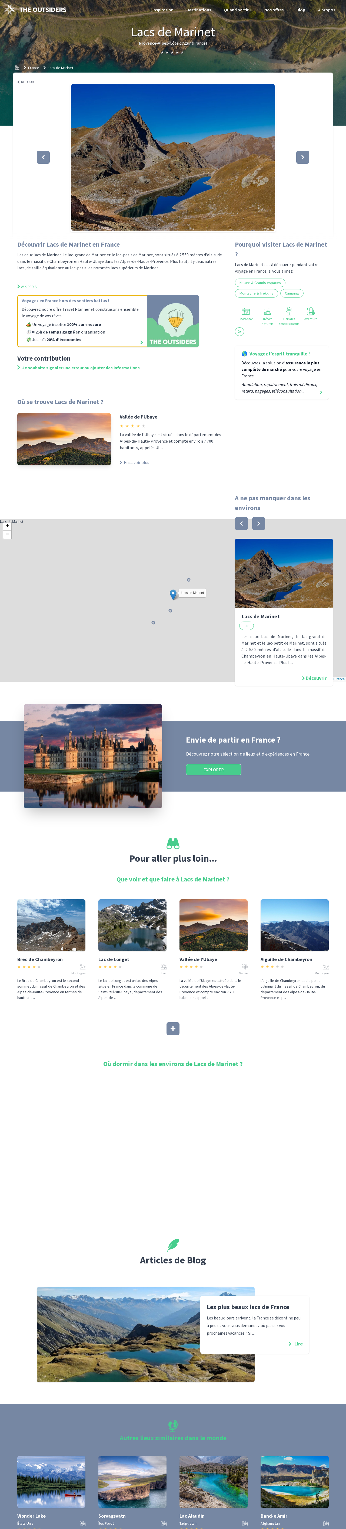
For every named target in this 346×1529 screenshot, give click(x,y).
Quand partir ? (237, 9)
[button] (173, 157)
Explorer (214, 769)
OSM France (335, 679)
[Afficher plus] (173, 1028)
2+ (239, 331)
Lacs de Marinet (60, 67)
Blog (301, 9)
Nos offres (274, 9)
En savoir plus (134, 462)
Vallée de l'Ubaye (138, 417)
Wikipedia (27, 286)
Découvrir (316, 678)
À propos (326, 9)
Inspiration (163, 9)
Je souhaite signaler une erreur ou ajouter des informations (78, 367)
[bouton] (241, 523)
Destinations (199, 9)
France (33, 67)
